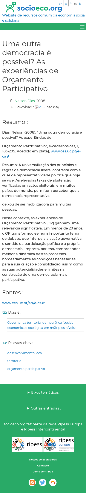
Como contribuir (43, 471)
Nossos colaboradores (43, 459)
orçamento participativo (26, 369)
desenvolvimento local (25, 353)
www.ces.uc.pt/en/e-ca (22, 303)
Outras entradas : (46, 408)
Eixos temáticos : (45, 392)
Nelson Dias (25, 101)
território (14, 361)
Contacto (43, 465)
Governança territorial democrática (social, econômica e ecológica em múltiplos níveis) (41, 325)
